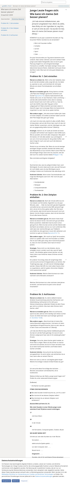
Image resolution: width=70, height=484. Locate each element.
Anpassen (24, 481)
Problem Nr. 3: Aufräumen (9, 35)
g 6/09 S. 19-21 (5, 6)
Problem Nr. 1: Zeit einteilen (10, 23)
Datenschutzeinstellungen (43, 476)
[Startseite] (2, 2)
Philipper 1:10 (57, 155)
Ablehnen (16, 481)
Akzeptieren (6, 481)
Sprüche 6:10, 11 (53, 233)
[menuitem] (2, 2)
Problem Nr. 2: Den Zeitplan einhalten (10, 29)
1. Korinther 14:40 (36, 318)
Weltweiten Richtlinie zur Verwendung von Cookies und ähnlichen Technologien (27, 474)
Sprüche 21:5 (40, 96)
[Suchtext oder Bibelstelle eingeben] (53, 2)
